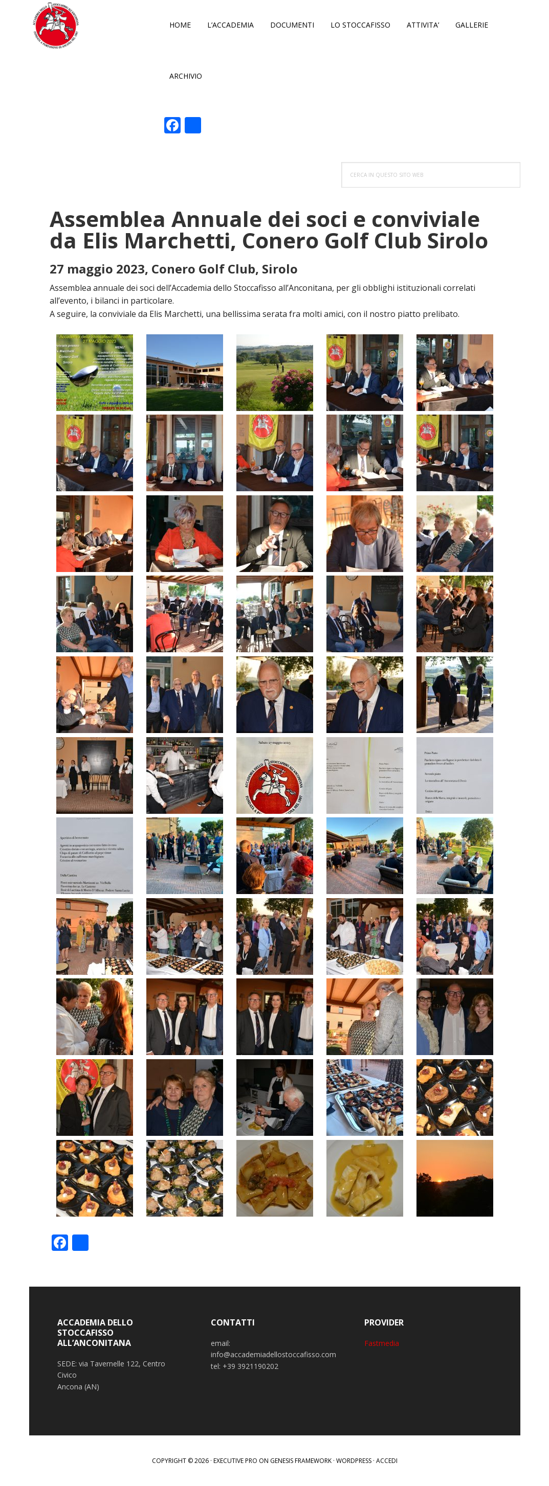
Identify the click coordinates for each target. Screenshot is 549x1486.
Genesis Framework (301, 1460)
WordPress (353, 1460)
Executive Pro (235, 1460)
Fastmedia (381, 1343)
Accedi (387, 1460)
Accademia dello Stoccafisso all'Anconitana (95, 25)
